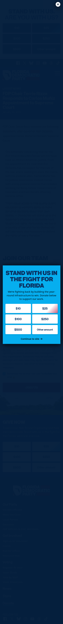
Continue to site (31, 338)
